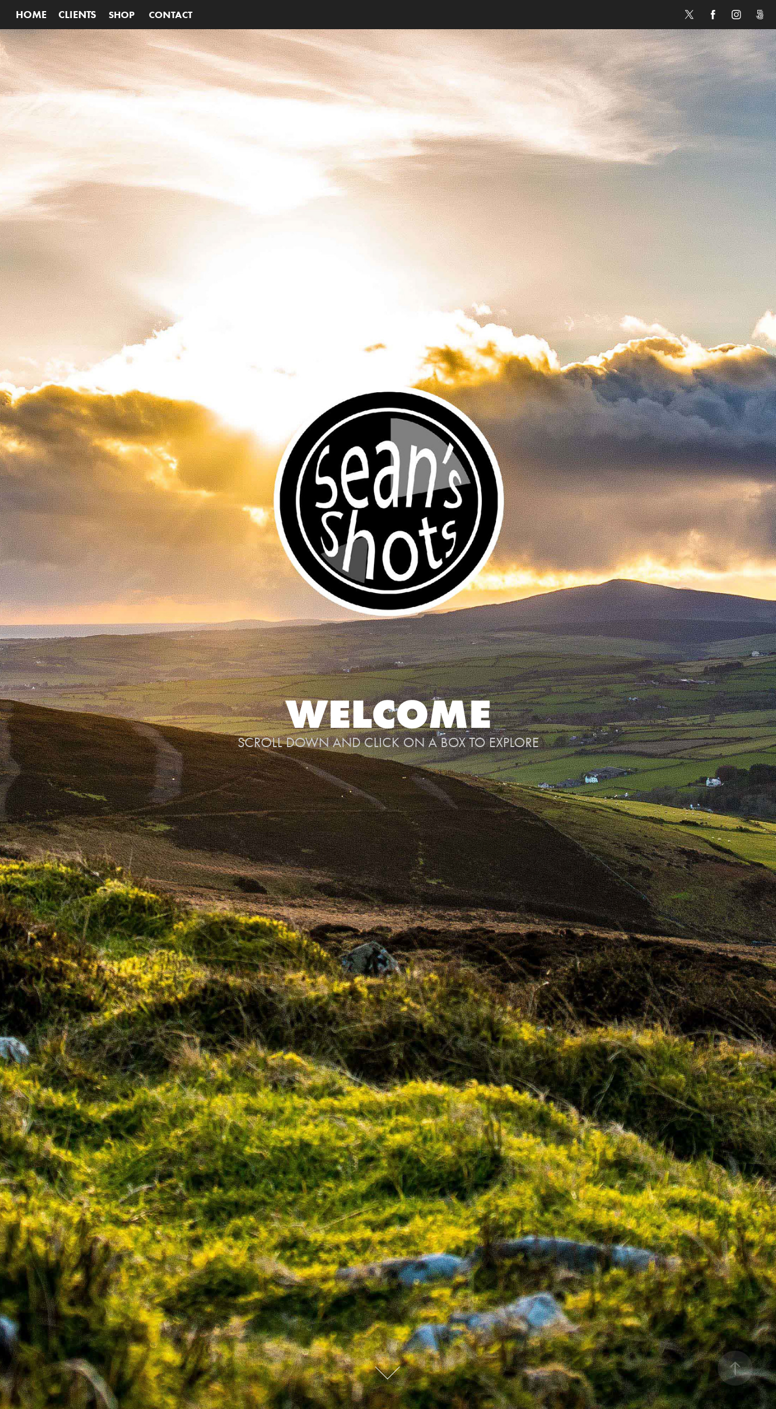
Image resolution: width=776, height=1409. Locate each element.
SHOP (122, 14)
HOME (31, 14)
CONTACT (171, 14)
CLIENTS (77, 14)
